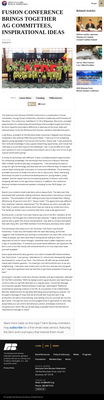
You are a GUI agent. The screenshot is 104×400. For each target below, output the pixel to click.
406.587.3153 (47, 385)
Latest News (25, 98)
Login (38, 346)
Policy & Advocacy (62, 354)
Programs (87, 354)
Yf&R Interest (55, 98)
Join (47, 346)
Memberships (55, 359)
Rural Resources (42, 354)
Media (76, 354)
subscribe (16, 327)
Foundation (40, 359)
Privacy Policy (9, 368)
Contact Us (40, 389)
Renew (56, 346)
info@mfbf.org (47, 382)
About (68, 359)
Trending (40, 98)
